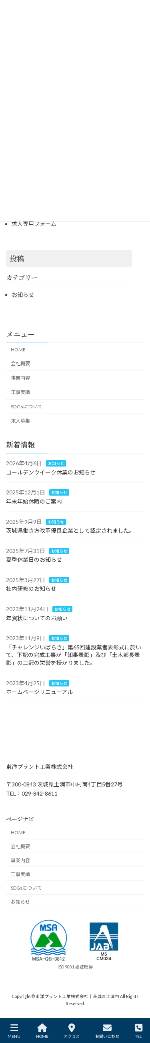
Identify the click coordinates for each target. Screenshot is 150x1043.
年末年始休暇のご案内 (34, 501)
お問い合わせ (107, 1031)
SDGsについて (26, 407)
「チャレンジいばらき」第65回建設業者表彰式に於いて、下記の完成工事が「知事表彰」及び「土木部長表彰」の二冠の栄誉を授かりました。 (73, 655)
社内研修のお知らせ (31, 588)
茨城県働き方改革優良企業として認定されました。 (70, 530)
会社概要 (20, 364)
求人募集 (20, 421)
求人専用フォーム (34, 223)
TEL (138, 1031)
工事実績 (20, 392)
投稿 (17, 258)
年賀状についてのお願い (37, 618)
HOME (18, 350)
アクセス (72, 1031)
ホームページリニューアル (39, 691)
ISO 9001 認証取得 (75, 967)
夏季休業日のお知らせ (34, 559)
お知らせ (23, 294)
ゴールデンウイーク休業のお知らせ (51, 472)
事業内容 (20, 378)
